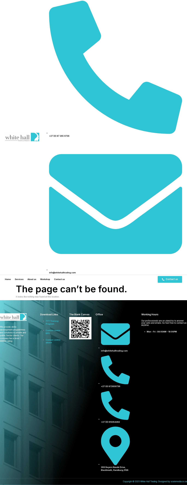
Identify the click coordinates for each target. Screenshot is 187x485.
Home (8, 279)
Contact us (59, 279)
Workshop (45, 279)
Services (19, 279)
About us (32, 279)
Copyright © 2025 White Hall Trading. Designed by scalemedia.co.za (155, 481)
